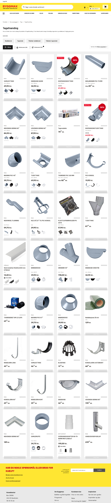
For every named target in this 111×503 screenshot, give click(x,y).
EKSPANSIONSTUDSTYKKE (94, 124)
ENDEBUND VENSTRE (92, 264)
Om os (56, 496)
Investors (57, 499)
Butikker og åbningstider (62, 490)
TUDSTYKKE (35, 171)
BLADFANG (61, 358)
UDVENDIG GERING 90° (38, 124)
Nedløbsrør (8, 36)
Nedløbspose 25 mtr (92, 313)
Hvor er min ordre (77, 490)
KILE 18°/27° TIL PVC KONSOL (40, 216)
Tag (21, 17)
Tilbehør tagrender (52, 36)
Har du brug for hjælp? (78, 497)
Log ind (5, 1)
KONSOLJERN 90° (10, 395)
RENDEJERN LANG (10, 358)
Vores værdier (59, 502)
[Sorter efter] (99, 42)
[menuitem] (4, 13)
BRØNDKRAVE (35, 264)
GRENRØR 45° (62, 264)
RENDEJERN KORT (37, 395)
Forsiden (5, 17)
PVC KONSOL (89, 171)
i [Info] (43, 42)
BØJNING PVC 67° (37, 313)
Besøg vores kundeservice (14, 470)
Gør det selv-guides (94, 490)
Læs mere (5, 31)
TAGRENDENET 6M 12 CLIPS (13, 313)
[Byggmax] (10, 7)
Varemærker (92, 496)
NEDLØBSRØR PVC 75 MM (93, 77)
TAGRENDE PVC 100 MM (66, 171)
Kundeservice (76, 487)
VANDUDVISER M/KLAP (93, 432)
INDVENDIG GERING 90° (11, 124)
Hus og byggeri (14, 17)
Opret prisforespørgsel (13, 476)
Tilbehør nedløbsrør (34, 36)
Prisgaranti (58, 493)
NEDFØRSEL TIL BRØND (11, 216)
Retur (73, 494)
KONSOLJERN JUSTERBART (94, 358)
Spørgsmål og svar (77, 500)
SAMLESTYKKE (9, 77)
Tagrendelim (62, 124)
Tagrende (20, 36)
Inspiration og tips (94, 493)
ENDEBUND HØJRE (37, 77)
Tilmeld (99, 466)
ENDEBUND (62, 395)
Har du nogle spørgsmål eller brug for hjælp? (29, 465)
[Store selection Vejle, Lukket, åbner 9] (94, 8)
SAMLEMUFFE (35, 432)
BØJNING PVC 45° (10, 171)
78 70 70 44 (10, 473)
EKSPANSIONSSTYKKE (65, 77)
